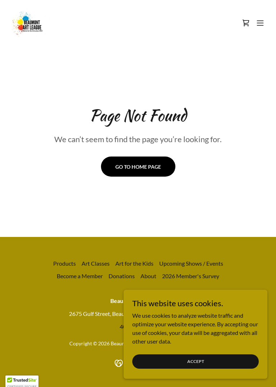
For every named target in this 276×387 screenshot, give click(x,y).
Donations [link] (122, 275)
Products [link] (64, 263)
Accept (195, 371)
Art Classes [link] (96, 263)
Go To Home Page (138, 167)
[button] (260, 23)
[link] (29, 23)
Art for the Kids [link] (134, 263)
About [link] (148, 275)
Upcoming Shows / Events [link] (191, 263)
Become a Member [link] (80, 275)
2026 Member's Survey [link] (190, 275)
